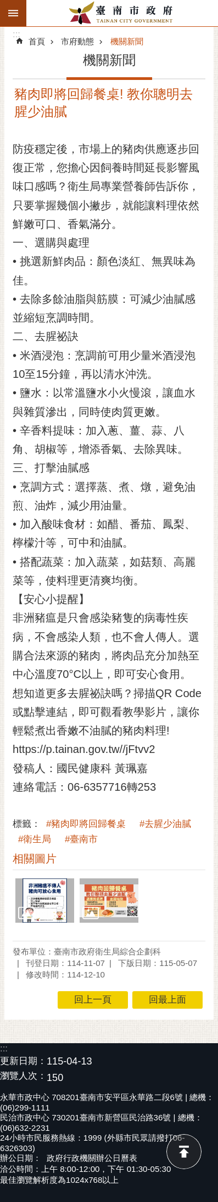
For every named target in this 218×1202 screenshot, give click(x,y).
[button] (44, 900)
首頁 (37, 41)
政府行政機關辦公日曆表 (92, 1158)
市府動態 (77, 41)
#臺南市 (81, 839)
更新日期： (23, 1061)
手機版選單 (13, 13)
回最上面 (184, 1151)
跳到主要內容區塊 (5, 5)
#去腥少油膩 (165, 824)
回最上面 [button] (167, 999)
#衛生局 (34, 839)
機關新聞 (126, 41)
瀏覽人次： (23, 1076)
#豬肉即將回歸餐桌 (86, 824)
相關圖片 (35, 859)
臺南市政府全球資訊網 (122, 13)
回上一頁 (92, 999)
